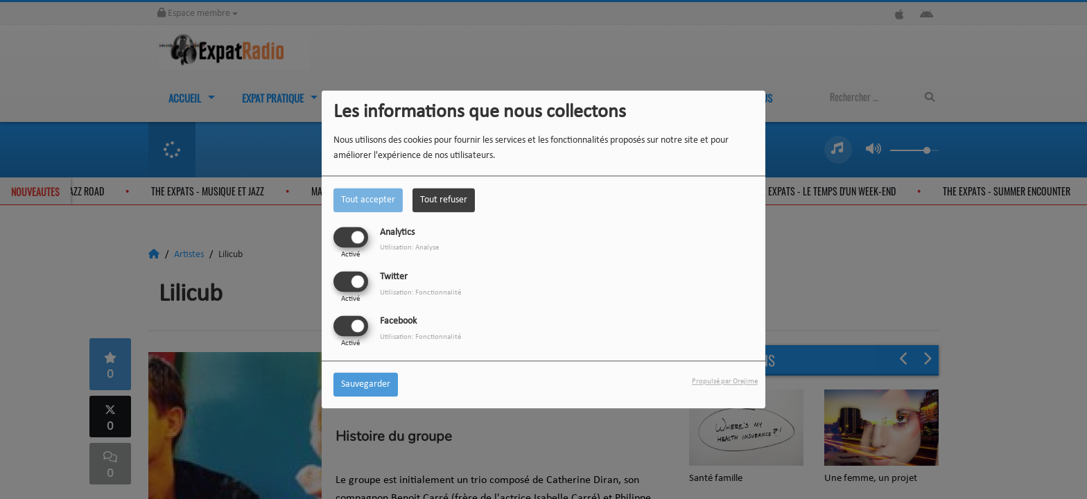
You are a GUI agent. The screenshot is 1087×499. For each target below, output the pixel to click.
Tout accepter (368, 200)
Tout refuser (443, 200)
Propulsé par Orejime (725, 382)
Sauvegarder (365, 385)
